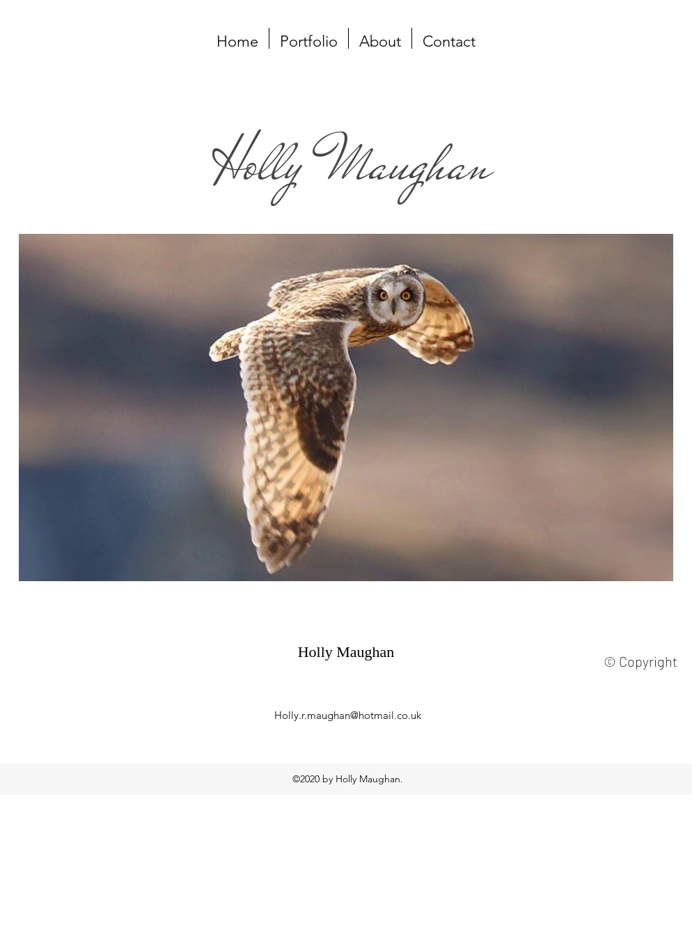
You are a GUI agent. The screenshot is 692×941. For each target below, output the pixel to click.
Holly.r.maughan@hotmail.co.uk (347, 715)
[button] (308, 38)
